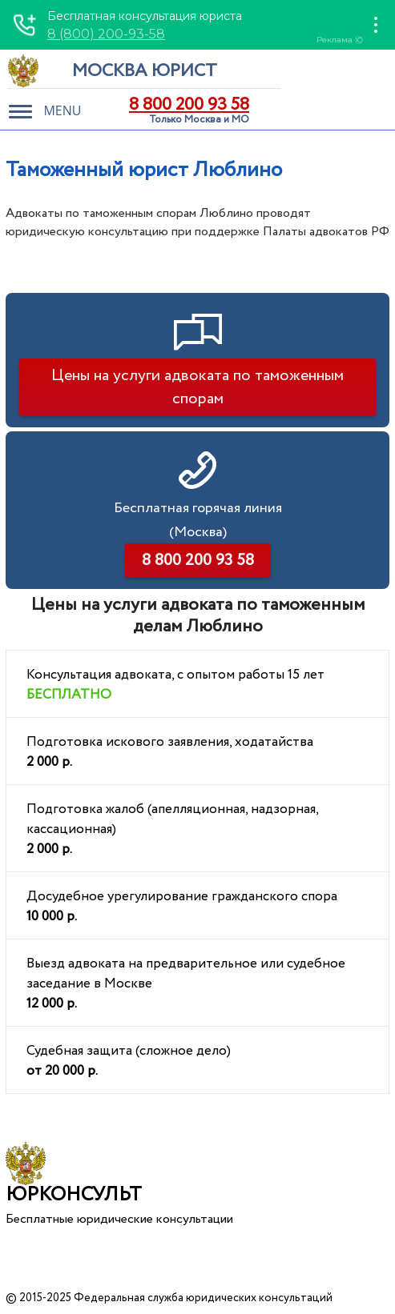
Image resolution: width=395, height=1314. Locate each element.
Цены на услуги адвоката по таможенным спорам (197, 387)
